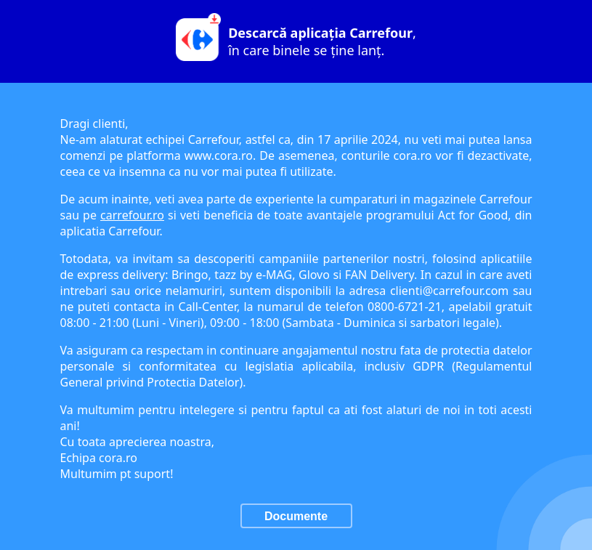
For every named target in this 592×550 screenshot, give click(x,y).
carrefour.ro (132, 215)
